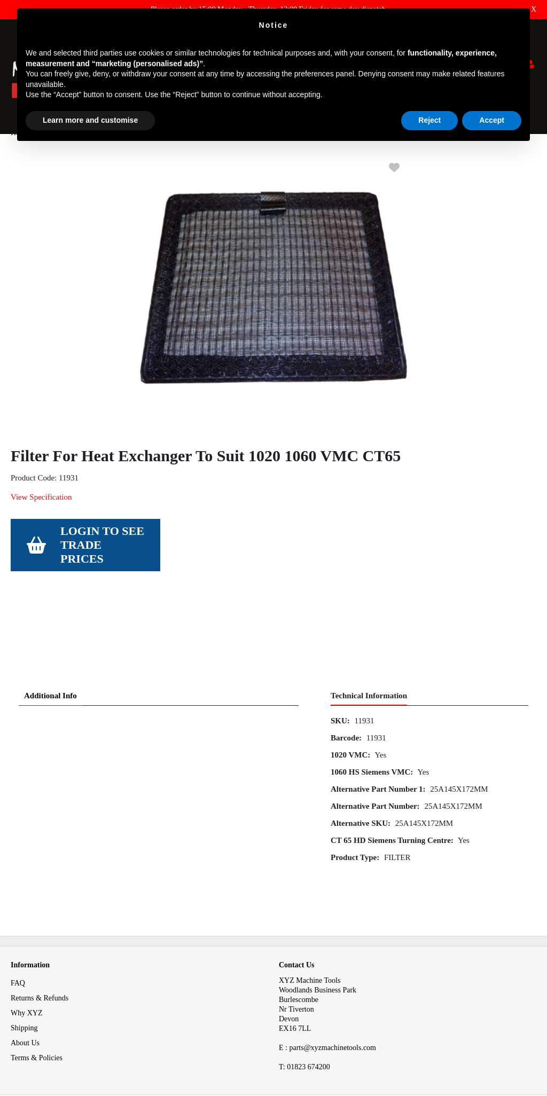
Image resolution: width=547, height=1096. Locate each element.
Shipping (24, 972)
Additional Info (50, 639)
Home (20, 154)
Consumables (96, 154)
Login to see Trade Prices (102, 566)
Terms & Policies (36, 1002)
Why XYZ (27, 957)
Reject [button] (429, 120)
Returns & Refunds (39, 942)
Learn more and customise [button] (90, 120)
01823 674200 (304, 1011)
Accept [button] (491, 120)
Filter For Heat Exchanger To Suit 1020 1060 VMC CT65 (251, 154)
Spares (52, 154)
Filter (138, 154)
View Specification (41, 518)
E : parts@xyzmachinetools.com (327, 992)
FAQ (18, 927)
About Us (25, 987)
